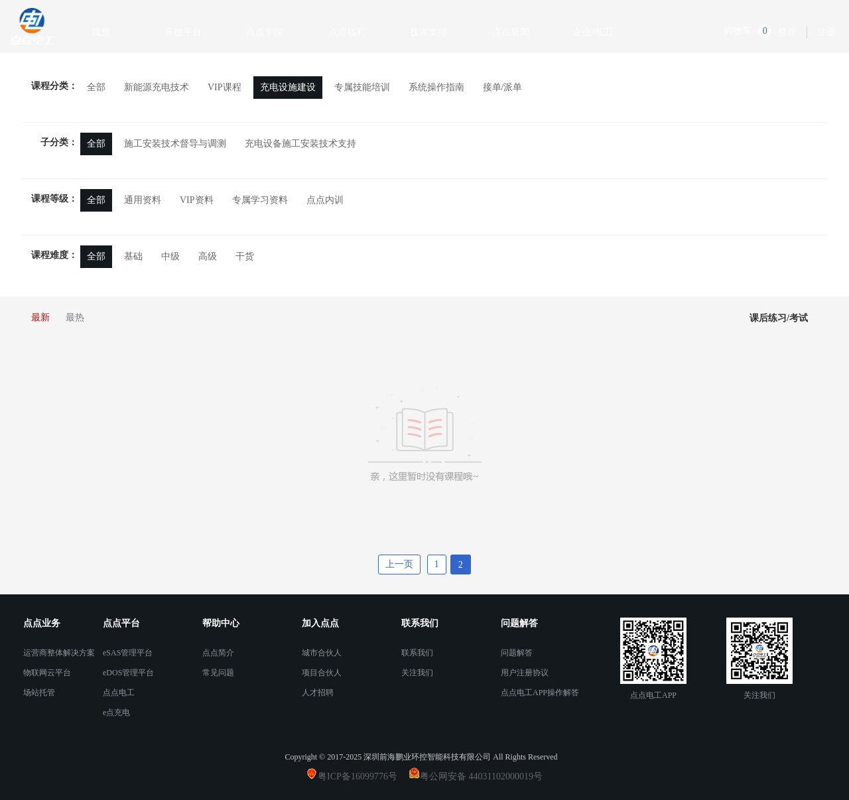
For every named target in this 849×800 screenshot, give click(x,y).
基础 (133, 256)
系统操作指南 (436, 87)
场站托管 (39, 692)
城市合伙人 (322, 652)
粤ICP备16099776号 (362, 776)
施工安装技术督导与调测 (175, 144)
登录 (787, 32)
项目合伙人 (322, 672)
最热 (75, 317)
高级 (207, 256)
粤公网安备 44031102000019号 (481, 776)
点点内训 (325, 200)
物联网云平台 (47, 672)
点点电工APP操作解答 (540, 692)
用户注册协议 (525, 672)
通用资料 (142, 200)
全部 (96, 87)
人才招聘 (318, 692)
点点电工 (119, 692)
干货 (244, 256)
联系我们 (417, 652)
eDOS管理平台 (128, 672)
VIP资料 (197, 200)
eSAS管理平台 (128, 652)
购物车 (737, 31)
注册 (826, 32)
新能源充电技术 (156, 87)
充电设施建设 (288, 87)
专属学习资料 (260, 200)
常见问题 (218, 672)
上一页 (399, 564)
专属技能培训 (362, 87)
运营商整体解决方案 (59, 652)
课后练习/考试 (779, 318)
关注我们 (417, 672)
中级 (170, 256)
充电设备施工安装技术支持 (300, 144)
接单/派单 (503, 87)
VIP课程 (224, 87)
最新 (40, 317)
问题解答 (517, 652)
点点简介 (218, 652)
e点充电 (116, 712)
